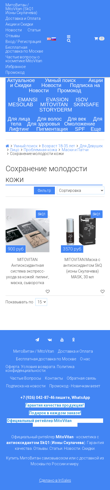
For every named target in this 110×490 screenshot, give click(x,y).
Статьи (34, 30)
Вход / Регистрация (23, 41)
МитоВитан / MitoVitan (33, 351)
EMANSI (27, 99)
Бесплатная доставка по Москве (24, 49)
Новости (14, 30)
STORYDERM (55, 110)
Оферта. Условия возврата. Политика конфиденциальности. (40, 368)
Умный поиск (60, 80)
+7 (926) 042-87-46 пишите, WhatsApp (55, 397)
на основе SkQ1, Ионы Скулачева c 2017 (68, 422)
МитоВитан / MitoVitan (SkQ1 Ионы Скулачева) (21, 9)
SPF (80, 129)
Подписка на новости (25, 386)
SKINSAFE (86, 104)
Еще (96, 129)
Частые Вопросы (25, 378)
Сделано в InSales (55, 480)
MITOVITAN (54, 104)
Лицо (14, 150)
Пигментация (52, 129)
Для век (77, 119)
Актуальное (21, 80)
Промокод (15, 72)
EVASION (57, 99)
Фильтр (44, 190)
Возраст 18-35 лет (58, 146)
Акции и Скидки (19, 24)
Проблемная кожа (40, 150)
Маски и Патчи (75, 150)
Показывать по (19, 302)
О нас (85, 359)
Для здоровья (43, 124)
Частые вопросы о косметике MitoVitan (24, 59)
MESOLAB (20, 104)
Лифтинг (19, 129)
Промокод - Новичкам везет (74, 386)
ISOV (82, 99)
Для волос (49, 119)
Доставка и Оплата (23, 18)
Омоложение (79, 124)
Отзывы (13, 36)
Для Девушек (91, 146)
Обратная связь (81, 378)
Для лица (19, 119)
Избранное (16, 67)
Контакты (54, 378)
